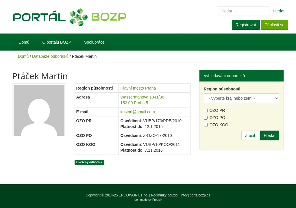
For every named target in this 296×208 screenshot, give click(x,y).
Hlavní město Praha (138, 88)
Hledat (278, 11)
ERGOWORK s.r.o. (134, 195)
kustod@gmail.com (137, 111)
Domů (23, 42)
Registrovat (246, 25)
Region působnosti (222, 89)
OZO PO (214, 117)
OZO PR (214, 110)
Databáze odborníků (50, 56)
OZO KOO (216, 124)
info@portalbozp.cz (195, 195)
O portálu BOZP (56, 42)
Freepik (157, 199)
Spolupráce (94, 42)
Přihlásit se (274, 25)
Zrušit (250, 135)
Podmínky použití (164, 195)
